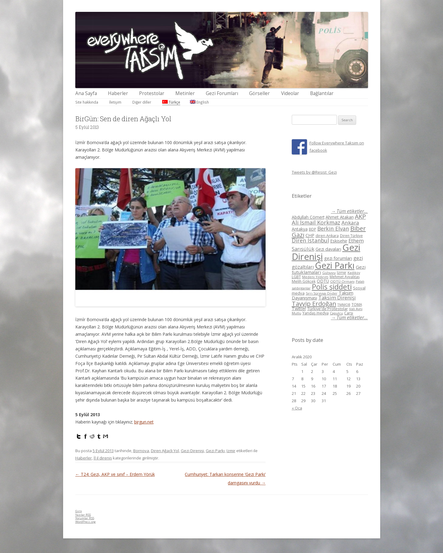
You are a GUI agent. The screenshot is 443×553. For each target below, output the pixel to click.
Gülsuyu (329, 272)
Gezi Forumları (222, 93)
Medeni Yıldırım (315, 277)
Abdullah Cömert (308, 217)
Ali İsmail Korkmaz (316, 222)
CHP (309, 235)
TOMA (357, 304)
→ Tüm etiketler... (349, 211)
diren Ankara (327, 235)
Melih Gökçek (304, 281)
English (199, 102)
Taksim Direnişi (337, 297)
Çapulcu (336, 313)
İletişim (115, 102)
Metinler (185, 93)
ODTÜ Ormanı (342, 281)
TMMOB (344, 304)
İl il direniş (103, 458)
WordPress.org (85, 522)
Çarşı (348, 313)
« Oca (297, 408)
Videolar (290, 93)
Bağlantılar (322, 93)
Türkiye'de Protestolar (327, 308)
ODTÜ (323, 281)
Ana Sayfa (86, 93)
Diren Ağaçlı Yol (165, 450)
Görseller (259, 93)
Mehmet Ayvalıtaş (345, 276)
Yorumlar (84, 518)
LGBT (296, 276)
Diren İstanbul (310, 240)
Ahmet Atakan (340, 217)
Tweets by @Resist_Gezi (314, 172)
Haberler (118, 93)
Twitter (299, 308)
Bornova (141, 450)
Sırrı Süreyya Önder (322, 293)
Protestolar (151, 93)
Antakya (300, 229)
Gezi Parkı (215, 450)
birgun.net (144, 422)
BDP (312, 229)
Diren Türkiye (351, 235)
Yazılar (83, 515)
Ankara (350, 222)
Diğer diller (141, 102)
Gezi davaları (328, 249)
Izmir (231, 450)
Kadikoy (354, 272)
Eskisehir (338, 241)
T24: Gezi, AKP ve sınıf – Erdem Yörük (115, 474)
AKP (360, 216)
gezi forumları (338, 258)
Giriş (78, 511)
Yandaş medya (315, 313)
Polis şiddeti (332, 287)
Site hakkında (86, 102)
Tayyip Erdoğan (314, 303)
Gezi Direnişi (192, 450)
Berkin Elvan (333, 228)
